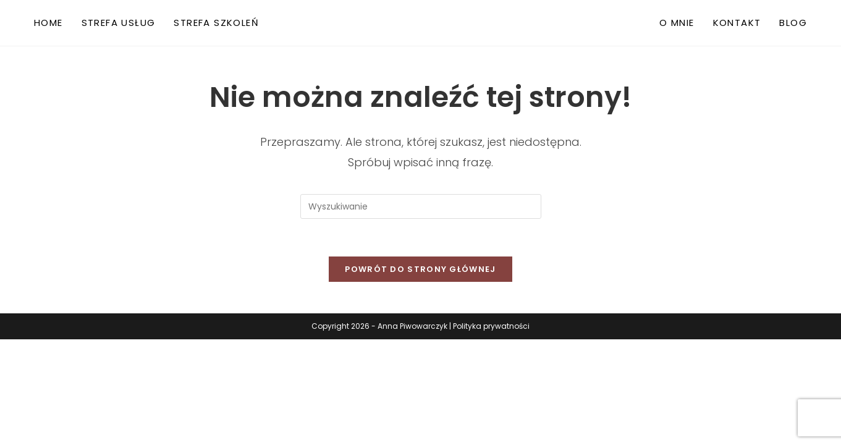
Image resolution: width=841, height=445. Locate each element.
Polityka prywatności (491, 326)
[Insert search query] (420, 206)
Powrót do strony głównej (420, 269)
